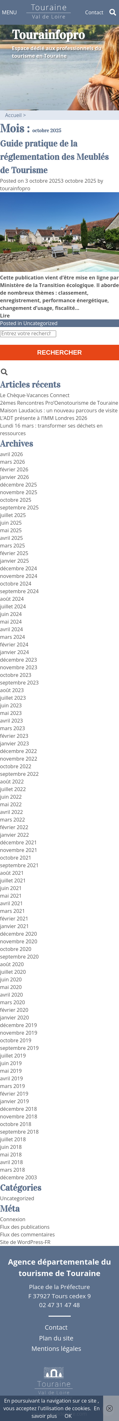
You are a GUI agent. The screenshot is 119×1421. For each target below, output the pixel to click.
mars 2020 (12, 1002)
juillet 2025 (13, 515)
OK (67, 1415)
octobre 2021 (15, 857)
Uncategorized (40, 323)
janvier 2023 (14, 743)
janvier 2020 (14, 1017)
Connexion (12, 1219)
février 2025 (14, 553)
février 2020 (14, 1009)
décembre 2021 (18, 842)
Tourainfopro (48, 35)
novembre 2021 (18, 850)
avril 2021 (11, 903)
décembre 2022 (18, 751)
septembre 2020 (19, 956)
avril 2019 (11, 1078)
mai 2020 (11, 987)
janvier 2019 (14, 1101)
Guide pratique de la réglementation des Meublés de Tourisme (54, 157)
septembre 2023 (19, 682)
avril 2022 (11, 812)
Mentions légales (56, 1348)
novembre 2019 (18, 1032)
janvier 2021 (14, 926)
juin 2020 (11, 979)
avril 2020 (11, 994)
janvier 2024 (14, 652)
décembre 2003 (18, 1177)
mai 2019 (11, 1070)
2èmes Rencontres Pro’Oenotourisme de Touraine (59, 402)
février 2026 (14, 469)
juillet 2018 (13, 1139)
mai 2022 (11, 804)
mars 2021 (12, 910)
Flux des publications (25, 1226)
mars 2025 (12, 545)
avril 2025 (11, 537)
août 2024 (12, 598)
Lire (5, 315)
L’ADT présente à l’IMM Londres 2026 (43, 418)
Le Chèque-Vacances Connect (34, 395)
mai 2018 (11, 1154)
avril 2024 (11, 629)
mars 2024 (12, 636)
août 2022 (12, 781)
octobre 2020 (15, 949)
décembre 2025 (18, 484)
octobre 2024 (15, 583)
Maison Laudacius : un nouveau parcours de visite (59, 410)
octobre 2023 (15, 674)
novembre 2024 (18, 576)
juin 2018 (11, 1146)
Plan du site (56, 1338)
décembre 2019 (18, 1025)
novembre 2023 (18, 667)
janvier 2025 (14, 560)
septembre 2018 (19, 1131)
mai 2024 (11, 621)
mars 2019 (12, 1086)
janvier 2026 (14, 477)
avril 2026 (11, 454)
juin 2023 (11, 705)
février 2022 (14, 827)
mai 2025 (11, 530)
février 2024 (14, 644)
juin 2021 (11, 888)
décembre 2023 (18, 659)
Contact (94, 12)
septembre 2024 (19, 591)
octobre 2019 (15, 1040)
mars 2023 (12, 728)
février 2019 (14, 1093)
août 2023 (12, 690)
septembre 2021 (19, 865)
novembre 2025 (18, 492)
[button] (9, 12)
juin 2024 (11, 614)
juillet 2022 (13, 789)
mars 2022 (12, 819)
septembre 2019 (19, 1047)
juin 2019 (11, 1063)
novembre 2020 (18, 941)
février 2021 (14, 918)
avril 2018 (11, 1162)
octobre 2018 (15, 1124)
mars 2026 (12, 461)
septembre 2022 (19, 773)
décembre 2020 (18, 933)
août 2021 (12, 872)
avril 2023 (11, 720)
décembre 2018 (18, 1108)
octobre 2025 (15, 499)
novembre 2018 (18, 1116)
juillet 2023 (13, 697)
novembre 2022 (18, 758)
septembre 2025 (19, 507)
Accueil (13, 115)
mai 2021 (11, 895)
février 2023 (14, 735)
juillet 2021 (13, 880)
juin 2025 (11, 522)
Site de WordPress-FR (25, 1242)
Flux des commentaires (27, 1234)
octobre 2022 (15, 766)
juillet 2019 (13, 1055)
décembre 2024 (18, 568)
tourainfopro (15, 188)
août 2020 (12, 964)
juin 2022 (11, 796)
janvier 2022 (14, 834)
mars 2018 (12, 1169)
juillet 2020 (13, 971)
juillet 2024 (13, 606)
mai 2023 (11, 713)
